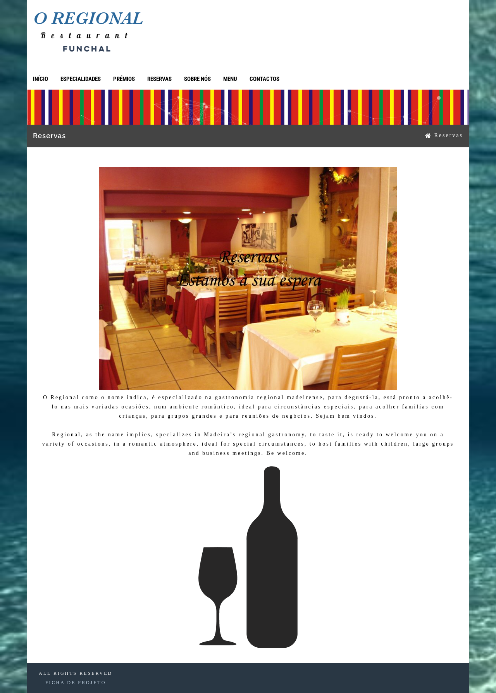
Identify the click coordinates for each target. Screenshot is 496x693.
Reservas (159, 78)
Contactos (264, 78)
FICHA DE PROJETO (75, 682)
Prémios (124, 78)
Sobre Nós (197, 78)
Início (40, 78)
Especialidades (80, 78)
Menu (230, 78)
